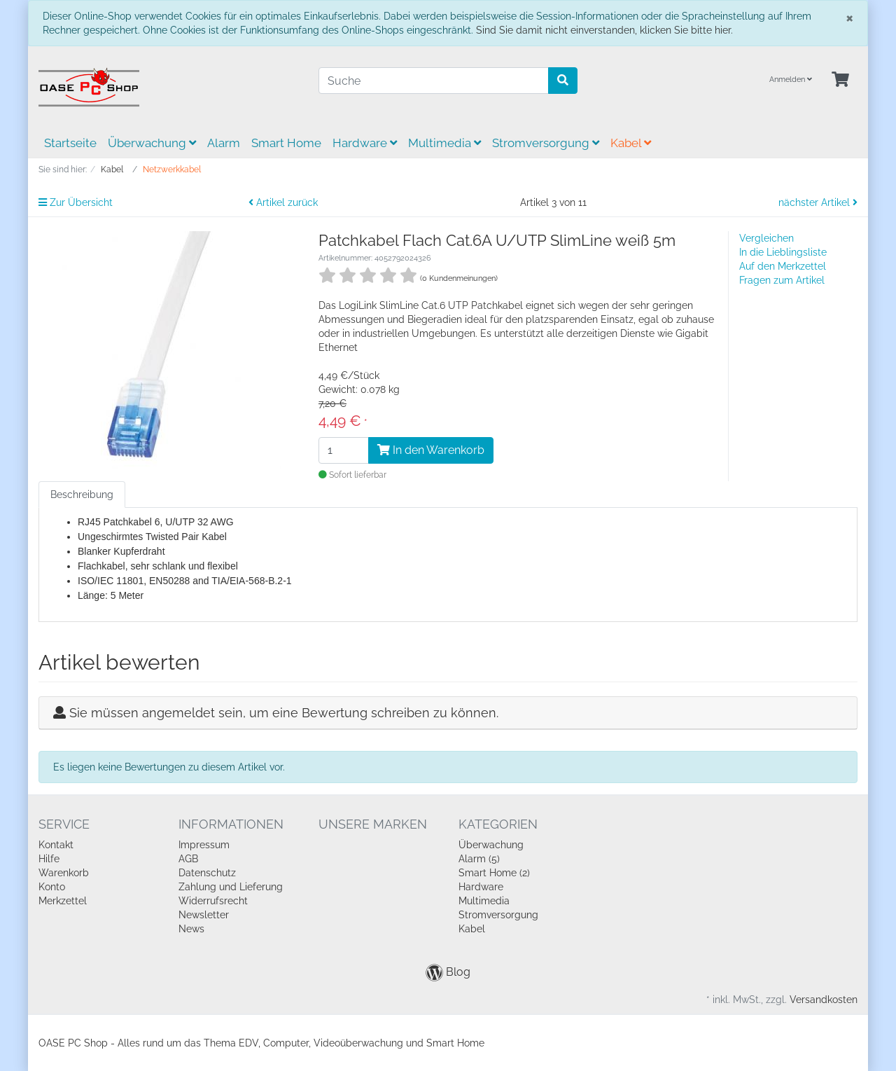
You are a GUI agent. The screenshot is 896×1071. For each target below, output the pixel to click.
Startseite (70, 143)
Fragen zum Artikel (782, 280)
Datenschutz (207, 872)
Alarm (223, 143)
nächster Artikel (818, 202)
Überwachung (152, 143)
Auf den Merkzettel (782, 266)
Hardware (364, 143)
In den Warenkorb (430, 450)
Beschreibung (81, 494)
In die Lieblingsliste (783, 252)
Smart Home (286, 143)
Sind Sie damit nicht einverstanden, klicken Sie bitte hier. (604, 30)
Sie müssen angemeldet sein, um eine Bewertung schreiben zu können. (283, 712)
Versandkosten (824, 999)
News (191, 928)
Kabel (630, 143)
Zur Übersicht (75, 202)
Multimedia (444, 143)
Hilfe (48, 858)
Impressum (204, 844)
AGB (188, 858)
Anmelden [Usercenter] (790, 79)
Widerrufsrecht (213, 900)
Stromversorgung (545, 143)
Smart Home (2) (494, 872)
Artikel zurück (283, 202)
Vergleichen (766, 238)
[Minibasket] (840, 80)
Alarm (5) (479, 858)
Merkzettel (62, 900)
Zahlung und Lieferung (230, 886)
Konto (51, 886)
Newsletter (203, 914)
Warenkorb (63, 872)
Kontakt (56, 844)
